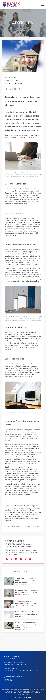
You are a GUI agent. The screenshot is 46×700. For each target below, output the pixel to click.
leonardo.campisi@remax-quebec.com (23, 670)
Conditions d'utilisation (25, 692)
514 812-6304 (12, 668)
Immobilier (10, 77)
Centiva (27, 697)
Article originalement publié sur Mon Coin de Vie (22, 526)
